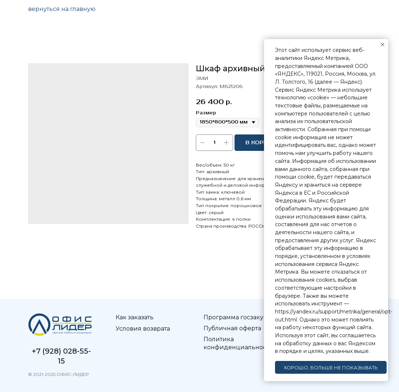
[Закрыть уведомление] (382, 44)
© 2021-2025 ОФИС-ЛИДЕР (58, 374)
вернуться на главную (62, 8)
